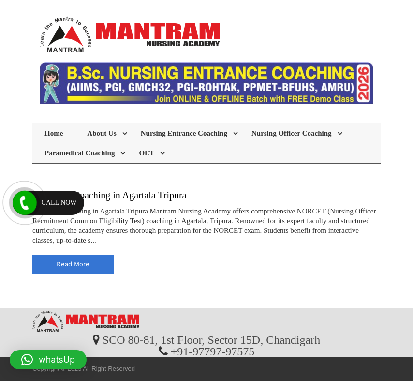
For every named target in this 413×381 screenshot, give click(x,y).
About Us (101, 133)
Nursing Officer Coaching (291, 133)
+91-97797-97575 (213, 351)
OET (146, 153)
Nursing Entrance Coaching (184, 133)
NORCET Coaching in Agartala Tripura (109, 195)
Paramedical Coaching (79, 153)
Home (53, 133)
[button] (48, 359)
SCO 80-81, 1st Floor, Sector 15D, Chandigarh (211, 339)
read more (73, 264)
